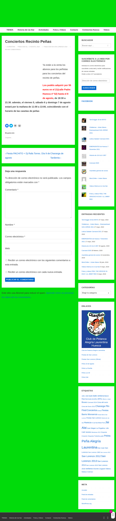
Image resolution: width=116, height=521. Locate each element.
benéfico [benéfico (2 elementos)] (94, 399)
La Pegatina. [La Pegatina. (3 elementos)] (100, 428)
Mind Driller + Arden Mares (98, 178)
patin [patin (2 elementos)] (102, 436)
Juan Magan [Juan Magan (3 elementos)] (91, 428)
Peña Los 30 (86, 373)
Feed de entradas (87, 494)
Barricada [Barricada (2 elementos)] (88, 399)
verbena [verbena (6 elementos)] (89, 469)
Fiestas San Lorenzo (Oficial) (91, 359)
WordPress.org (86, 503)
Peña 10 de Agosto (88, 364)
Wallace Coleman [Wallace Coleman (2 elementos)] (87, 472)
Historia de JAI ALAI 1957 (97, 155)
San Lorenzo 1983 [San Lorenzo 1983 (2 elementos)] (94, 452)
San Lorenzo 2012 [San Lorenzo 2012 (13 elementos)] (91, 456)
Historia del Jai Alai (26, 30)
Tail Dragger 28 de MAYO (97, 119)
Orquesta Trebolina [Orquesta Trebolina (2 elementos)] (94, 436)
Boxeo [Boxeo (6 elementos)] (84, 402)
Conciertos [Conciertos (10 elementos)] (92, 410)
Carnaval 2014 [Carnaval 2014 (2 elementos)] (92, 402)
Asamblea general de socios (98, 171)
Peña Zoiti (85, 377)
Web (7, 248)
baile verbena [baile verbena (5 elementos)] (98, 396)
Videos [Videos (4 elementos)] (108, 469)
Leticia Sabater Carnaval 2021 (99, 139)
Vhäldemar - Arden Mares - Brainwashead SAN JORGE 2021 (98, 130)
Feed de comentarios (88, 499)
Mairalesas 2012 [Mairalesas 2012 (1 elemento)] (96, 432)
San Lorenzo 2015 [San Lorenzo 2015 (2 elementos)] (92, 465)
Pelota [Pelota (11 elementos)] (107, 436)
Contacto (74, 30)
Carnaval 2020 (94, 163)
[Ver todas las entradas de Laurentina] (10, 47)
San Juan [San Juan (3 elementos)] (101, 448)
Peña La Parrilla (87, 368)
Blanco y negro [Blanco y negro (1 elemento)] (107, 399)
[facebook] (108, 518)
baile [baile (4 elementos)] (91, 396)
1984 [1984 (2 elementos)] (86, 396)
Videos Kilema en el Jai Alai (98, 186)
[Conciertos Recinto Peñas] (34, 47)
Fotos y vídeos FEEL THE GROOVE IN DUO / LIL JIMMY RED (99, 196)
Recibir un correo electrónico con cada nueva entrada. (35, 272)
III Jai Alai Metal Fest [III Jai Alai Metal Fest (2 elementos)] (98, 423)
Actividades (44, 30)
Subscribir (89, 88)
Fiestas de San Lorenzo (89, 355)
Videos (106, 30)
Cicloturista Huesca (90, 30)
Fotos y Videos (59, 30)
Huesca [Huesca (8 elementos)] (87, 422)
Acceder (84, 490)
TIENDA (10, 30)
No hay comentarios (13, 49)
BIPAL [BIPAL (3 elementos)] (100, 399)
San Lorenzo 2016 (60, 47)
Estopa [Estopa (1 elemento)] (99, 410)
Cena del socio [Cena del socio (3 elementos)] (102, 402)
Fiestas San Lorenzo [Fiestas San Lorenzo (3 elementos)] (93, 418)
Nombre (9, 224)
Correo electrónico (14, 236)
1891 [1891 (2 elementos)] (83, 396)
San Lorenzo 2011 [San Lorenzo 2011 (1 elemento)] (105, 452)
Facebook (87, 101)
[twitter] (104, 518)
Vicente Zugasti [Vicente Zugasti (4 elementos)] (99, 469)
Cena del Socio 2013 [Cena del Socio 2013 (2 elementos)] (88, 406)
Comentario (11, 189)
